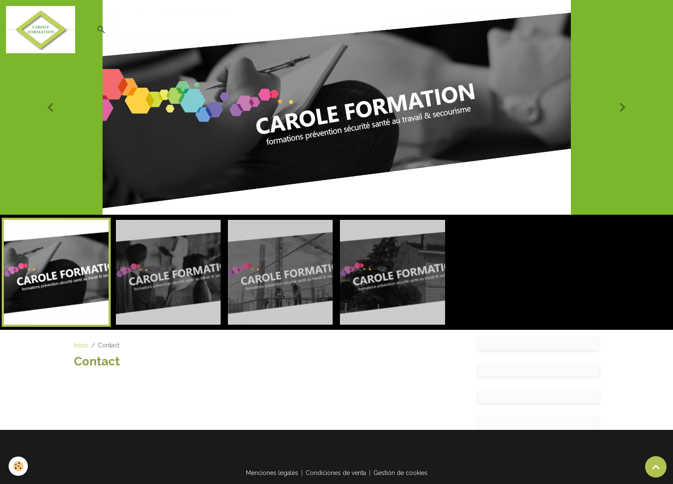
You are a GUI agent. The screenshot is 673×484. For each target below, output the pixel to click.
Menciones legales (272, 472)
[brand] (42, 29)
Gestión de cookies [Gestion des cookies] (400, 472)
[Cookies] (18, 466)
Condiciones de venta (336, 472)
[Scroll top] (656, 467)
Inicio (81, 345)
